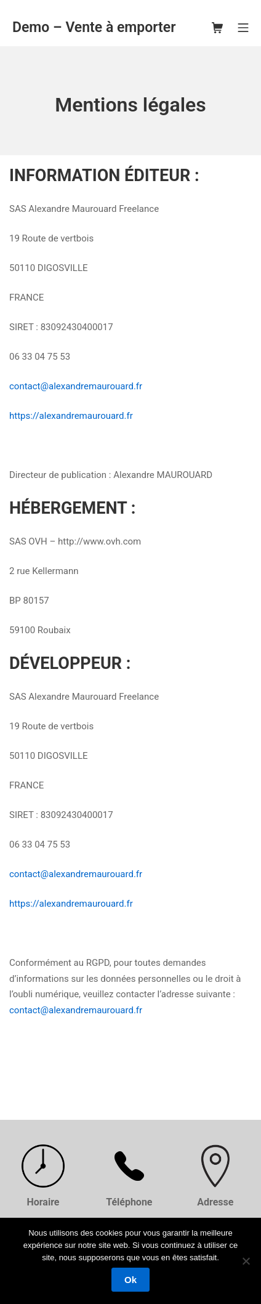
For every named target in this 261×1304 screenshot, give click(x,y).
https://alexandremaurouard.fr (71, 415)
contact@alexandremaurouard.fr (75, 386)
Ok (130, 1279)
